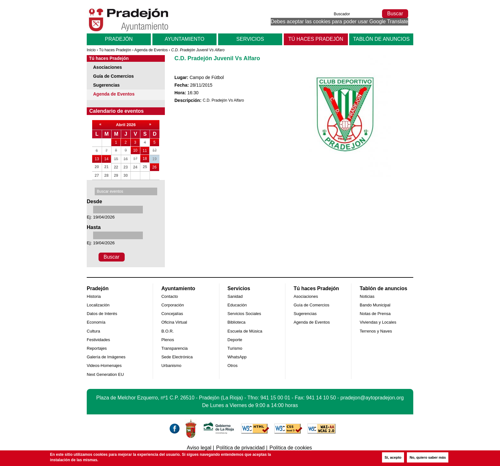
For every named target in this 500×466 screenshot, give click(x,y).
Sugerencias (106, 85)
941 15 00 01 (275, 397)
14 (107, 158)
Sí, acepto (393, 457)
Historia (94, 296)
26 (155, 166)
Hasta (94, 227)
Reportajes (97, 348)
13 (98, 158)
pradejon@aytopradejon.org (372, 397)
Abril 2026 (126, 124)
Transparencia (174, 348)
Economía (96, 322)
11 (146, 150)
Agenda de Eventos (151, 50)
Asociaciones (107, 67)
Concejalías (172, 313)
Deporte (234, 339)
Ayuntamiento (184, 39)
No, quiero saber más (427, 457)
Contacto (169, 296)
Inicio (91, 50)
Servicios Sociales (244, 313)
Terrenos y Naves (376, 331)
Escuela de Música (244, 331)
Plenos (167, 339)
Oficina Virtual (174, 322)
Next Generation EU (105, 374)
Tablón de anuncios (381, 39)
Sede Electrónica (177, 357)
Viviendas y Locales (378, 322)
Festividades (98, 339)
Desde (94, 201)
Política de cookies (290, 447)
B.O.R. (167, 331)
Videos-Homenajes (104, 365)
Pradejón (119, 39)
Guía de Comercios (113, 76)
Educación (237, 305)
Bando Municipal (375, 305)
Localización (98, 305)
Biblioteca (236, 322)
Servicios (250, 39)
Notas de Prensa (375, 313)
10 (136, 150)
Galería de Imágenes (106, 357)
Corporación (172, 305)
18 (146, 158)
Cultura (93, 331)
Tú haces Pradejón (315, 39)
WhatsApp (236, 357)
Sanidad (235, 296)
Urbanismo (171, 365)
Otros (232, 365)
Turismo (234, 348)
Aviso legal (199, 447)
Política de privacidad (240, 447)
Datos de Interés (102, 313)
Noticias (367, 296)
